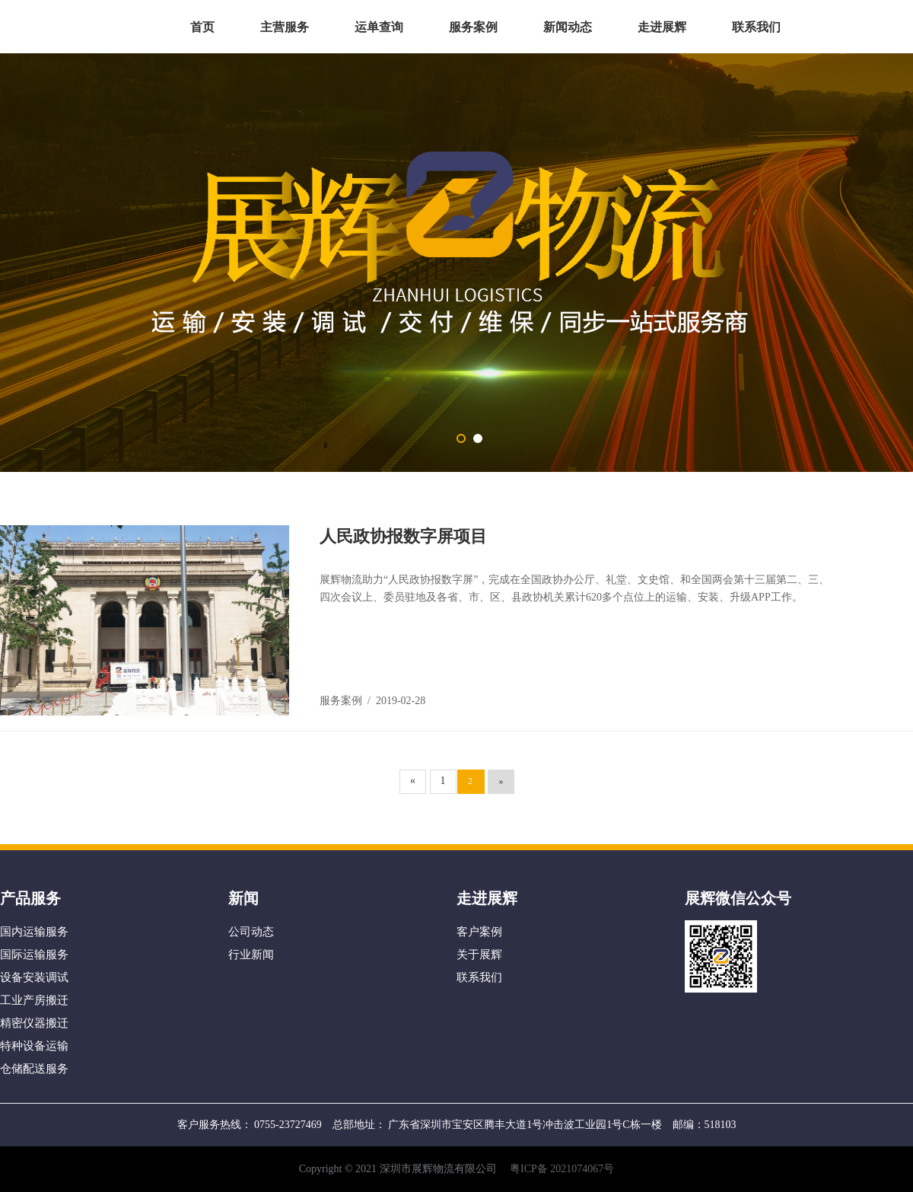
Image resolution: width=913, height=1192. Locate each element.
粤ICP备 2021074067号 (562, 1168)
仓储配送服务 (34, 1069)
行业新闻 (251, 954)
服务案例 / (348, 700)
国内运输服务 (34, 932)
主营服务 (284, 27)
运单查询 (379, 27)
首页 (202, 27)
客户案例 (479, 932)
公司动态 (251, 932)
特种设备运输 (34, 1046)
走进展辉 (662, 27)
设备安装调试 (34, 977)
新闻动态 (567, 27)
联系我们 (756, 27)
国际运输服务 (34, 954)
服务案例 (473, 27)
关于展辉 (479, 954)
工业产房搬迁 (34, 1000)
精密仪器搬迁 (34, 1023)
